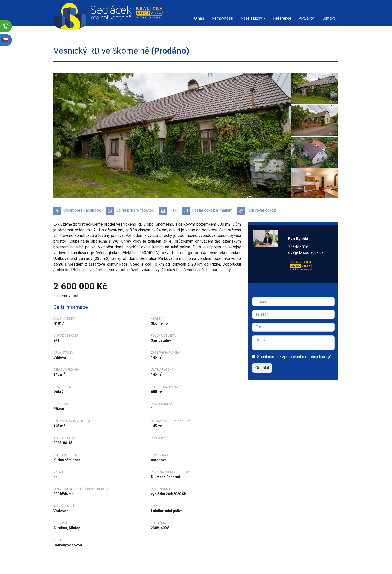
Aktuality (306, 18)
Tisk (168, 211)
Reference (282, 18)
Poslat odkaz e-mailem (207, 211)
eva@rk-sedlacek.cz (306, 252)
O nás (199, 18)
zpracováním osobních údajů (307, 356)
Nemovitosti (222, 18)
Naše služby (253, 18)
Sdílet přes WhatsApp (130, 211)
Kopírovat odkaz (257, 211)
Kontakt (328, 18)
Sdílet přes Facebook (77, 211)
